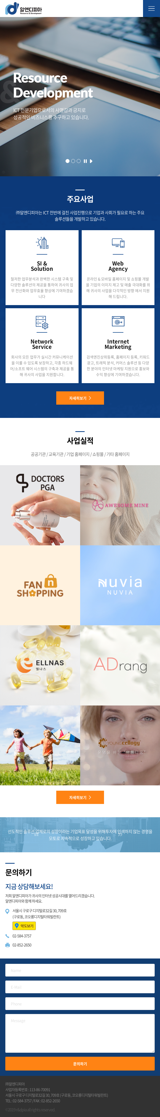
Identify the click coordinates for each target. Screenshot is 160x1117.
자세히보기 (80, 398)
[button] (68, 161)
